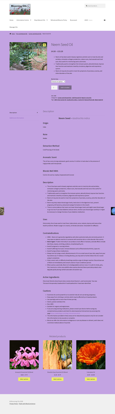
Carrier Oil (81, 100)
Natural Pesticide (89, 100)
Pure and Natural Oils (21, 34)
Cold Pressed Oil (76, 98)
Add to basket (65, 87)
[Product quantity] (54, 87)
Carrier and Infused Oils (35, 34)
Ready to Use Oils (86, 98)
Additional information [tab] (17, 118)
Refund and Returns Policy (59, 20)
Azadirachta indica (72, 100)
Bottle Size (54, 79)
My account (73, 20)
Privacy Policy (14, 404)
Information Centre (23, 20)
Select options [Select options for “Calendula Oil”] (91, 379)
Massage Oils (14, 27)
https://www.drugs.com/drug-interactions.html (65, 313)
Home (11, 20)
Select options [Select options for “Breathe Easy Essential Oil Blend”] (57, 379)
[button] (44, 44)
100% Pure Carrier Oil (60, 100)
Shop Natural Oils (39, 20)
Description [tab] (13, 112)
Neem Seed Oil (99, 100)
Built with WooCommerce (27, 404)
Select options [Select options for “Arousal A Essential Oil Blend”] (24, 379)
